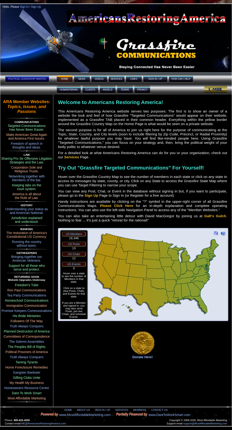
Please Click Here (116, 206)
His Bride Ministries (27, 316)
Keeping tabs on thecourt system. (26, 187)
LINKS (133, 79)
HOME (64, 79)
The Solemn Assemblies (26, 341)
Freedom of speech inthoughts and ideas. (26, 145)
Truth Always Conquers (27, 326)
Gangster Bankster (26, 372)
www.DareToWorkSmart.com (169, 415)
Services (71, 157)
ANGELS (107, 89)
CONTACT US (159, 409)
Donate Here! (142, 357)
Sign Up (91, 195)
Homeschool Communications (26, 300)
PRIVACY (142, 89)
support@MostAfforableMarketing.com (205, 423)
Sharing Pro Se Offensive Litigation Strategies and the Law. (26, 160)
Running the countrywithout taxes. (26, 243)
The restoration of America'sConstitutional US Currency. (26, 234)
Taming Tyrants (27, 362)
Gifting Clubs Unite (26, 377)
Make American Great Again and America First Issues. (26, 136)
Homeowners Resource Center (26, 388)
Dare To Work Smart (26, 393)
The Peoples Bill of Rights (26, 347)
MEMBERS (139, 409)
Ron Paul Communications (26, 290)
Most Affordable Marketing (27, 398)
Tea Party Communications (26, 295)
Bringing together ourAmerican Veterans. (26, 258)
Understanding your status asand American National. (26, 211)
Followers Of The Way (27, 321)
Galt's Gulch (215, 216)
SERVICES (116, 79)
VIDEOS (99, 79)
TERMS (125, 89)
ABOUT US (83, 409)
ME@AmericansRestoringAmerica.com (43, 423)
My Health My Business (27, 383)
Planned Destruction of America (27, 331)
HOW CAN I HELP (181, 79)
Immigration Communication (26, 305)
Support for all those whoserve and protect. (27, 267)
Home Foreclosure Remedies (26, 367)
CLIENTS (90, 89)
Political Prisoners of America (26, 352)
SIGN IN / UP (155, 79)
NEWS (81, 79)
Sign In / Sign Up (30, 6)
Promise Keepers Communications (26, 311)
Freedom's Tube (27, 285)
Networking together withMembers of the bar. (27, 178)
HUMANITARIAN (68, 89)
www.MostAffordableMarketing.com (84, 415)
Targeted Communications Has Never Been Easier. (27, 127)
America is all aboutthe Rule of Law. (26, 196)
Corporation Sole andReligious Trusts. (26, 169)
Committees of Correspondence (27, 336)
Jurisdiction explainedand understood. (26, 220)
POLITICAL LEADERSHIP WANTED (27, 79)
